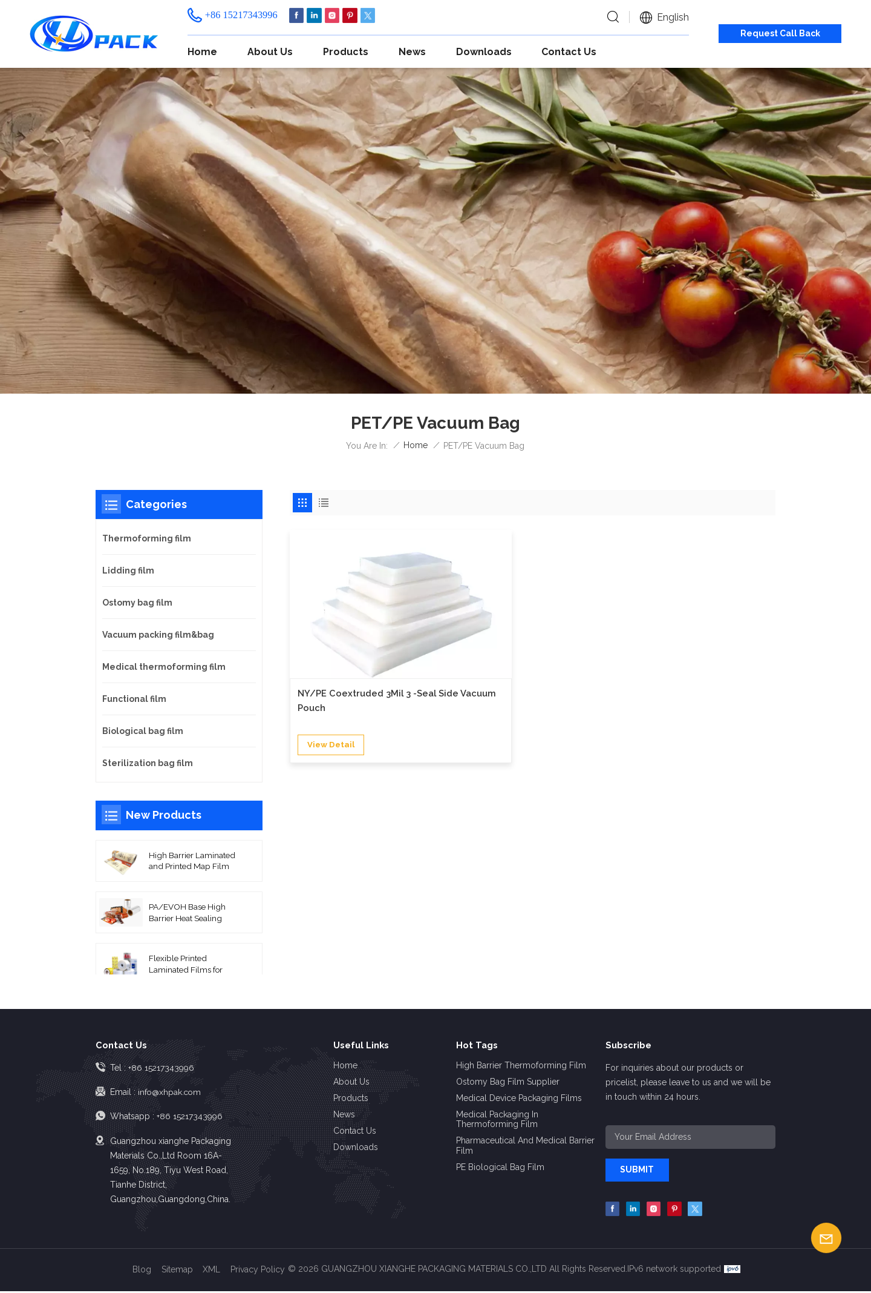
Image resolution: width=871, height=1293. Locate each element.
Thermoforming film (146, 538)
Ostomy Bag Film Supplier (507, 1081)
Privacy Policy (258, 1271)
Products (345, 52)
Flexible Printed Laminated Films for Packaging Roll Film (185, 966)
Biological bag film (142, 731)
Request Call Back (780, 33)
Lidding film (128, 570)
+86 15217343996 (241, 15)
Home (202, 52)
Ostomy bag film (137, 602)
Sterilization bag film (147, 763)
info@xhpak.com (170, 1092)
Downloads (484, 52)
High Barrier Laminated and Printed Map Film (191, 861)
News (412, 52)
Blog (141, 1271)
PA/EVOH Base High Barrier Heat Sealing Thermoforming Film (187, 914)
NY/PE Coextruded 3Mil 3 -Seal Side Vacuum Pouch (361, 656)
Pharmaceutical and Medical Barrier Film (525, 1145)
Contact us (568, 52)
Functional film (134, 699)
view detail (332, 701)
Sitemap (177, 1271)
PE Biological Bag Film (500, 1167)
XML (212, 1271)
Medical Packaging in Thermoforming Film (497, 1119)
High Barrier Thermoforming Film (521, 1065)
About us (270, 52)
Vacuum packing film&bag (158, 635)
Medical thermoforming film (164, 667)
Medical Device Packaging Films (519, 1098)
